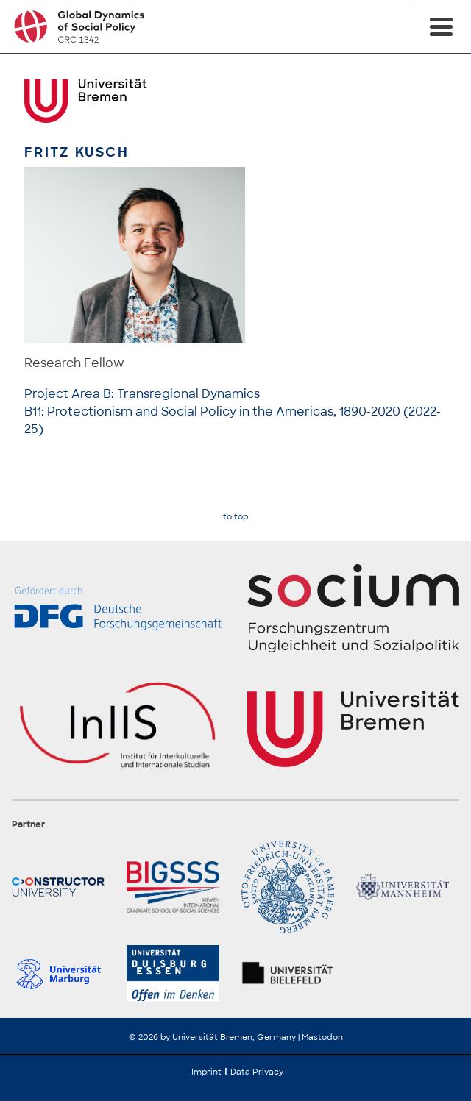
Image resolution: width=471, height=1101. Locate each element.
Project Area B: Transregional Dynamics (142, 394)
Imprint (206, 1071)
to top (235, 516)
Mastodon (322, 1037)
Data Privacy (256, 1071)
